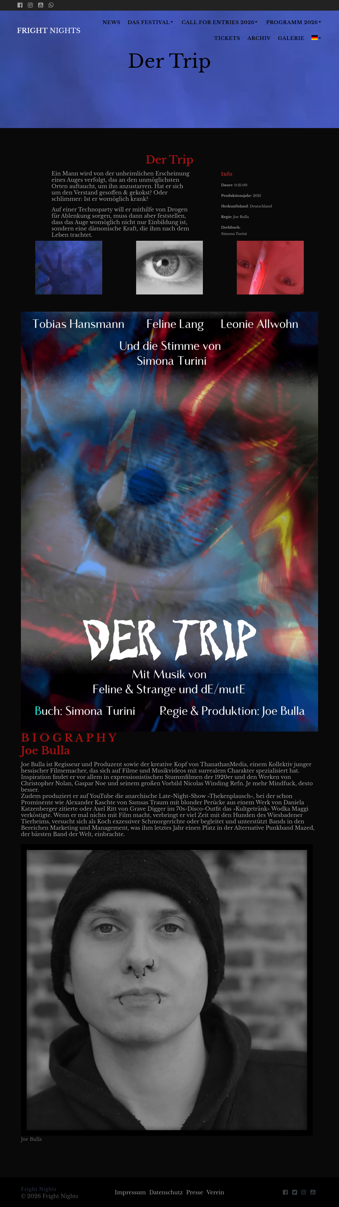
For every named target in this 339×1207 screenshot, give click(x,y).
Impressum (130, 1192)
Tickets (227, 38)
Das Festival (149, 22)
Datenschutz (166, 1192)
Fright (49, 31)
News (111, 22)
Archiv (259, 38)
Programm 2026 (292, 22)
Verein (215, 1192)
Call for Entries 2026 (218, 22)
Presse (194, 1192)
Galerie (291, 38)
